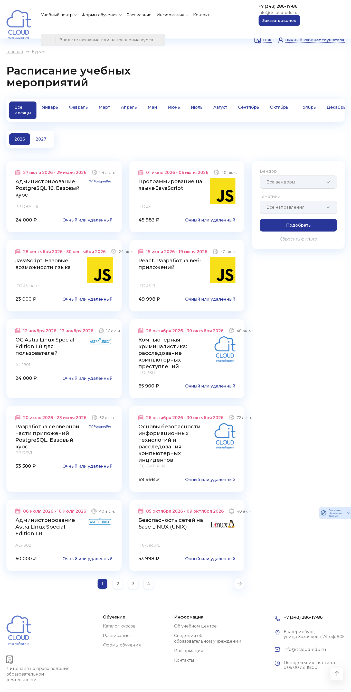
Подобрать (298, 225)
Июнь (174, 107)
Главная (14, 51)
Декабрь (336, 107)
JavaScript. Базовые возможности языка (43, 263)
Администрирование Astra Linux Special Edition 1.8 (45, 527)
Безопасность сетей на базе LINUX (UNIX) (170, 523)
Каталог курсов (119, 626)
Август (220, 107)
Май (152, 107)
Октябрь (279, 107)
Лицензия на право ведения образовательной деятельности (38, 674)
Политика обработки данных (335, 513)
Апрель (129, 107)
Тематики (270, 196)
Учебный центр (57, 14)
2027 (41, 139)
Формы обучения (100, 14)
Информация (170, 14)
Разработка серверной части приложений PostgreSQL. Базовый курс (47, 436)
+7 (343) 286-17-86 (278, 6)
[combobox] (298, 182)
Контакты (202, 14)
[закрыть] (348, 513)
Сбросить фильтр (298, 239)
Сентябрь (248, 107)
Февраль (78, 107)
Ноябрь (307, 107)
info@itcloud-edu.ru (278, 12)
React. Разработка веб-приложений (169, 263)
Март (104, 107)
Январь (50, 107)
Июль (197, 107)
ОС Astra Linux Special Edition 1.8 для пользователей (44, 346)
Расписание (139, 14)
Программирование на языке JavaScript (170, 184)
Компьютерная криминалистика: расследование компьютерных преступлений (162, 353)
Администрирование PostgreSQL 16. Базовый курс (47, 188)
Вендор (268, 171)
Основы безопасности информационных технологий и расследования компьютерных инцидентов (169, 443)
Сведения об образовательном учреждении (207, 638)
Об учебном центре (195, 626)
